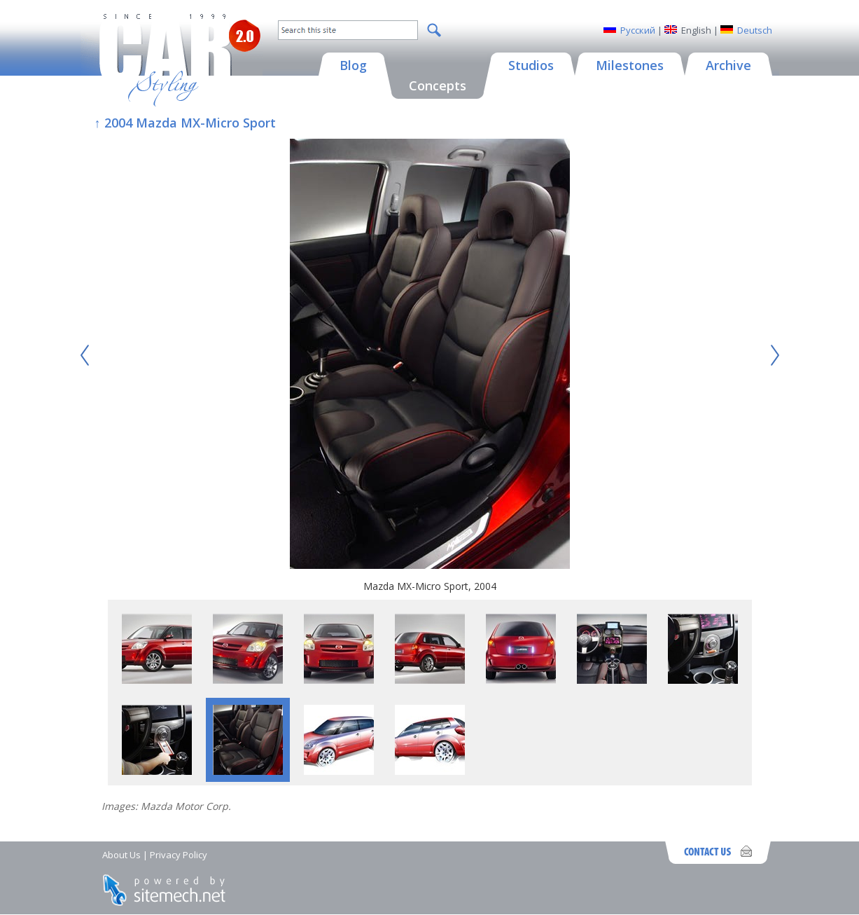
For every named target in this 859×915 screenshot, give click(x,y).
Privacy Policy (178, 854)
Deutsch (754, 30)
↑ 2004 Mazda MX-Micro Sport (185, 122)
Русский (637, 30)
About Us (121, 854)
